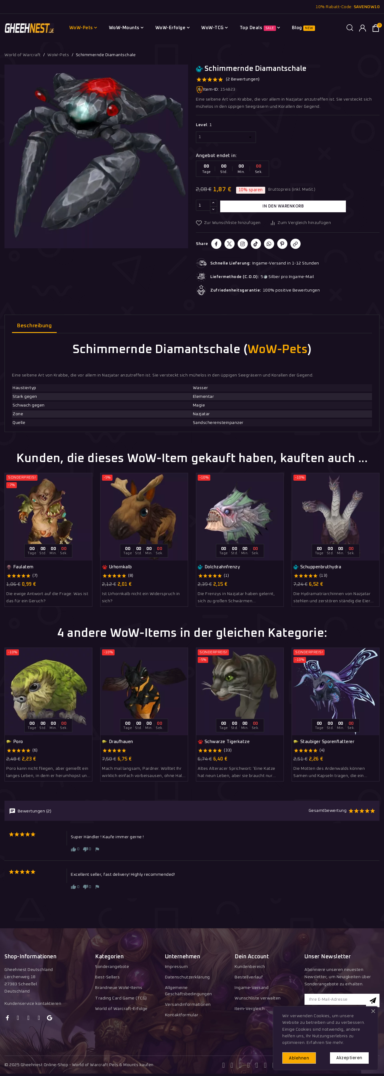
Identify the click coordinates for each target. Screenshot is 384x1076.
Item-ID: (207, 89)
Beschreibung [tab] (34, 325)
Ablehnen (302, 1057)
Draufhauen (117, 742)
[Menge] (203, 206)
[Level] (226, 137)
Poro (14, 742)
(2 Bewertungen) (243, 79)
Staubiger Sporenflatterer (323, 742)
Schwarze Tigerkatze (224, 742)
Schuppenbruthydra (317, 567)
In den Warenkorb (283, 206)
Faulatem (20, 567)
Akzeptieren (347, 1057)
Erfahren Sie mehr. (325, 1041)
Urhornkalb (117, 567)
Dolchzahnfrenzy (219, 567)
